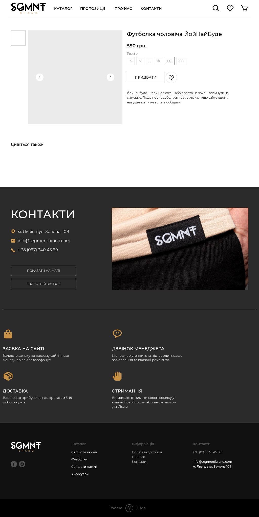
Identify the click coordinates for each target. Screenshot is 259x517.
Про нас (138, 457)
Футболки (79, 459)
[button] (43, 284)
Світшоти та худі (84, 452)
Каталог (63, 8)
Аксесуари (80, 474)
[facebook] (14, 464)
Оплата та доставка (147, 452)
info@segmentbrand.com (44, 240)
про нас (123, 8)
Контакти (151, 8)
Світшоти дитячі (84, 467)
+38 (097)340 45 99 (207, 452)
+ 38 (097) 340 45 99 (38, 249)
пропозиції (92, 8)
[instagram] (22, 464)
